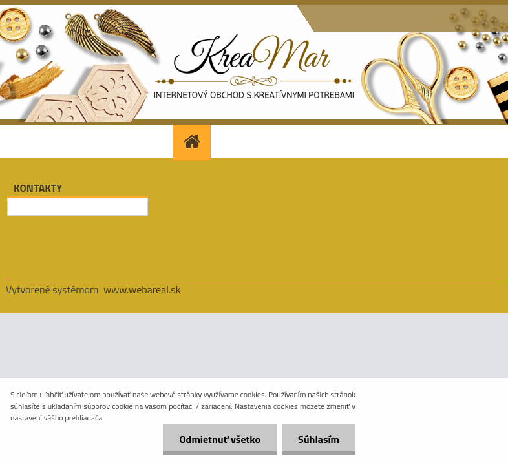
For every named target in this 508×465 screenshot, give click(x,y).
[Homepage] (193, 141)
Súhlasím (318, 439)
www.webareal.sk (142, 289)
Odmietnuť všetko (219, 439)
